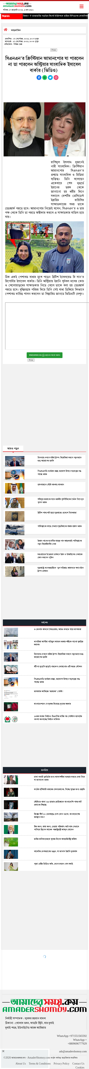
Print (54, 50)
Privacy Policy (61, 1063)
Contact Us (78, 1063)
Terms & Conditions (40, 1063)
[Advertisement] (44, 90)
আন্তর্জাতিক (16, 30)
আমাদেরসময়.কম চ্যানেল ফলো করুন (44, 355)
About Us (20, 1063)
